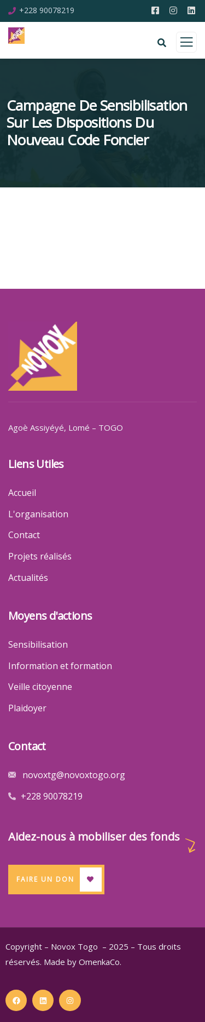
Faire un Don (45, 879)
